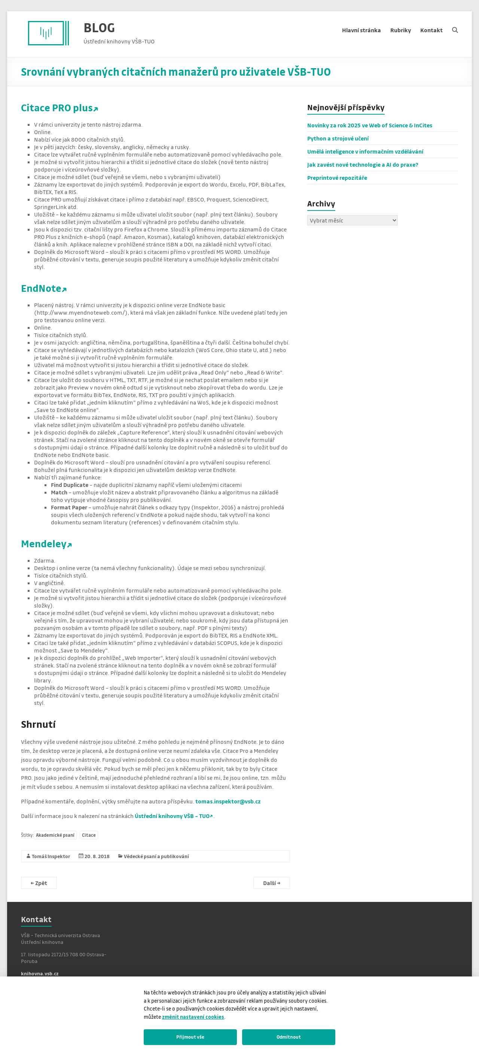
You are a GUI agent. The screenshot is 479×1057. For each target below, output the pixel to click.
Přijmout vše (190, 1037)
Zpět (39, 883)
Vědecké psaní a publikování (156, 856)
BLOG (99, 27)
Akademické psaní (55, 835)
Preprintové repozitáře (337, 177)
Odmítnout (289, 1037)
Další (271, 883)
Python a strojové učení (338, 138)
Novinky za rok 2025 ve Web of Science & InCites (369, 125)
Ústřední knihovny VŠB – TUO (172, 816)
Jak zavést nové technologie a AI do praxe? (362, 164)
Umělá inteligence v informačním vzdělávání (365, 151)
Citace (89, 835)
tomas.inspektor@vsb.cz (228, 801)
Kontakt (431, 30)
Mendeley (44, 543)
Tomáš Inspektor (51, 856)
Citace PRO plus (57, 107)
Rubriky (400, 30)
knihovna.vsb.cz (40, 973)
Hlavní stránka (361, 30)
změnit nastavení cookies (193, 1017)
